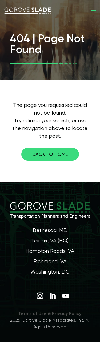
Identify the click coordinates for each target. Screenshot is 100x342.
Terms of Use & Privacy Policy (50, 313)
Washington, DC (50, 272)
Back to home (50, 154)
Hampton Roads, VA (50, 251)
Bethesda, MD (50, 230)
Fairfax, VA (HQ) (50, 241)
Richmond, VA (50, 261)
